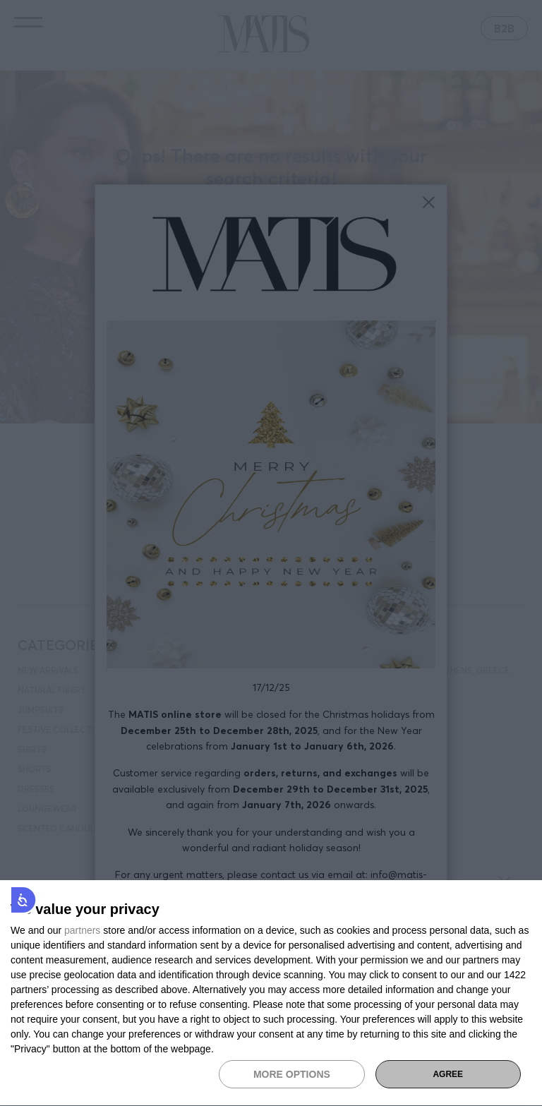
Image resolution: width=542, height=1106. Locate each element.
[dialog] (271, 993)
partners (82, 930)
